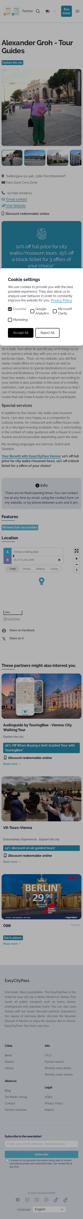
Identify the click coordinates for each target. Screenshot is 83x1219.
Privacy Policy (61, 300)
